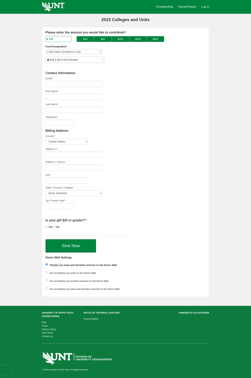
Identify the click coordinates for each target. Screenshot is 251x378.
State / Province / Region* (59, 187)
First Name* (51, 91)
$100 (120, 39)
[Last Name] (73, 110)
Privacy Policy (49, 329)
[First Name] (73, 97)
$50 (103, 39)
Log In (205, 6)
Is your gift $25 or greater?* (65, 220)
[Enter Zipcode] (59, 206)
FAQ (44, 322)
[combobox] (73, 51)
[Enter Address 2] (73, 167)
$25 (85, 39)
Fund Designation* (56, 46)
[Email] (73, 84)
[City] (66, 180)
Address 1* (51, 149)
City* (48, 174)
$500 (155, 39)
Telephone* (51, 117)
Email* (48, 78)
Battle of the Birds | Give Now (102, 313)
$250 (138, 39)
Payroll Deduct (187, 6)
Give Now (71, 245)
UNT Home (47, 332)
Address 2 (50, 162)
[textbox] (75, 60)
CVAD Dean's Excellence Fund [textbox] (64, 51)
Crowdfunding (165, 6)
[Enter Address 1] (73, 155)
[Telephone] (59, 123)
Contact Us (47, 336)
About (45, 325)
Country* (50, 136)
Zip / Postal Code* (55, 200)
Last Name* (51, 104)
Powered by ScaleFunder (193, 313)
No (56, 227)
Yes (49, 227)
